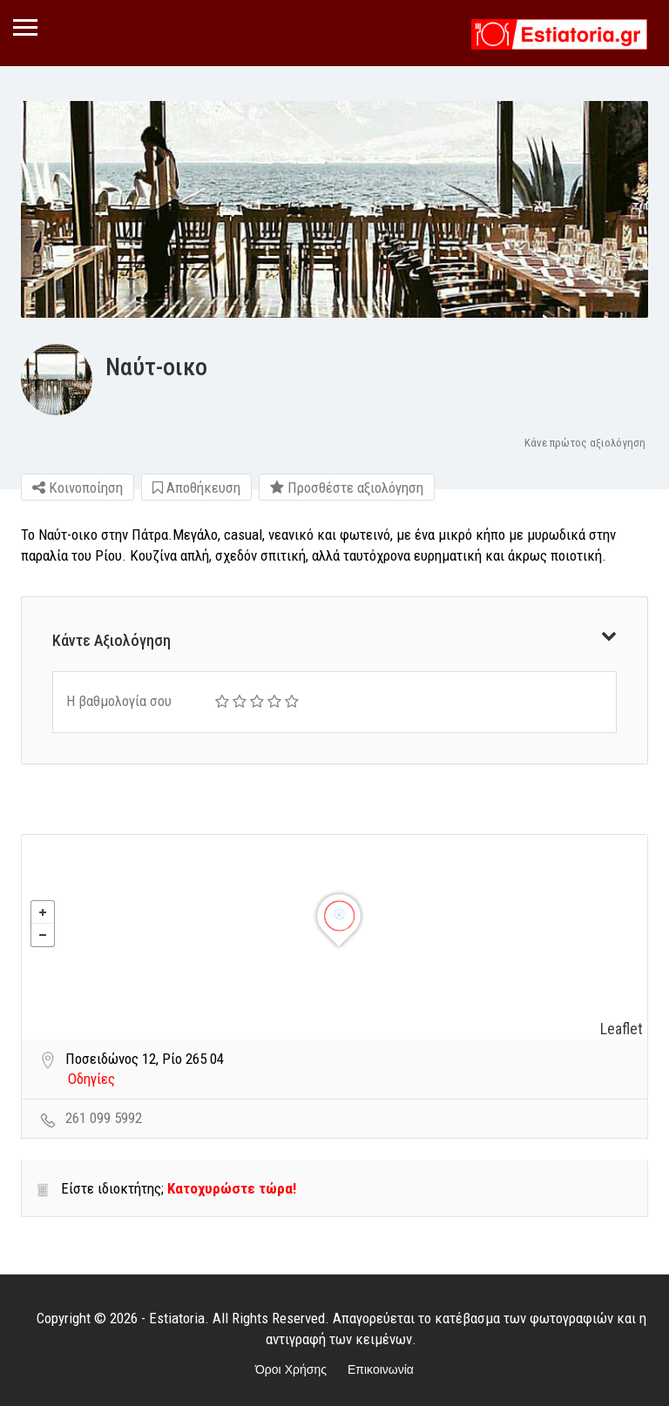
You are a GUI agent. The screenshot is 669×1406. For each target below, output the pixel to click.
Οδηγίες (91, 1078)
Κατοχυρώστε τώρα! (231, 1188)
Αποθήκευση (196, 487)
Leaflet (621, 1028)
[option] (334, 209)
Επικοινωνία (381, 1369)
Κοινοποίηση (77, 487)
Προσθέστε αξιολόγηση (346, 487)
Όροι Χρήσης (291, 1369)
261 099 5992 (103, 1118)
